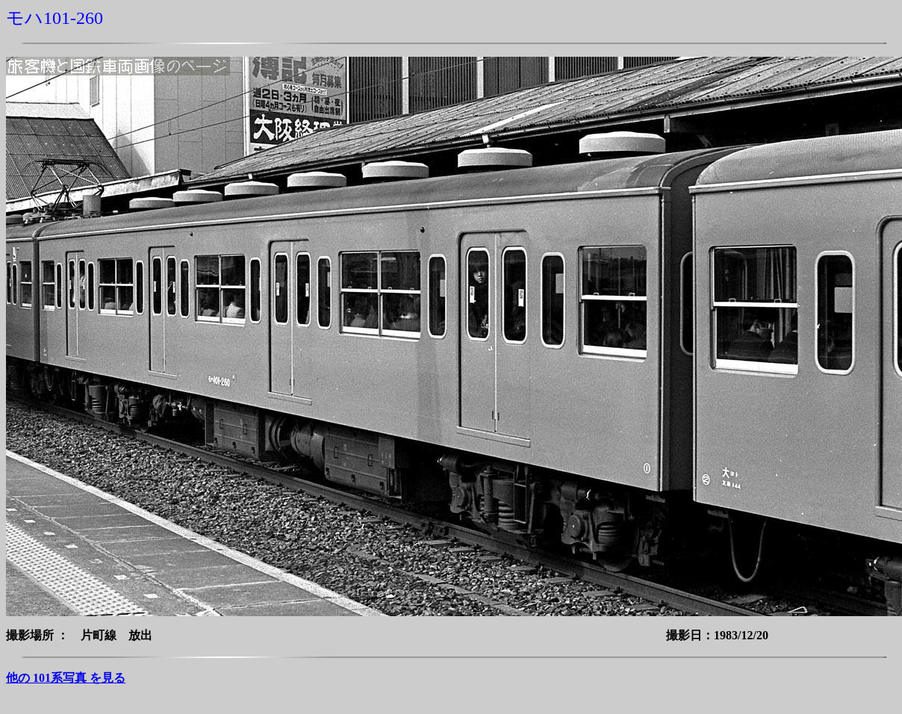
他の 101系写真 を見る (65, 677)
